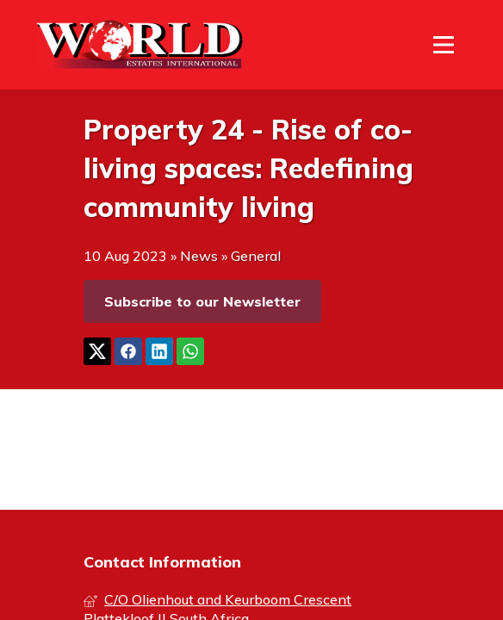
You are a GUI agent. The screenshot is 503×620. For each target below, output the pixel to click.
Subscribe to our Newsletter (202, 301)
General (256, 255)
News (199, 255)
